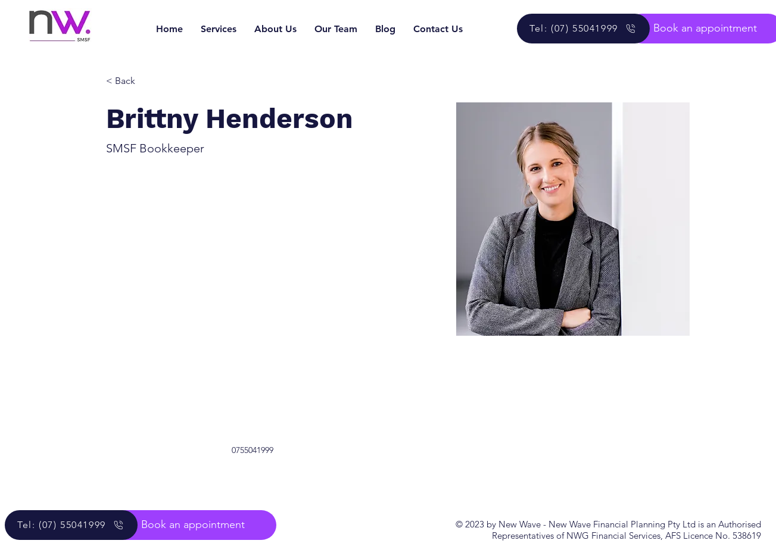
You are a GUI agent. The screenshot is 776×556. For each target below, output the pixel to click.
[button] (193, 525)
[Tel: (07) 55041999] (583, 28)
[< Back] (129, 81)
